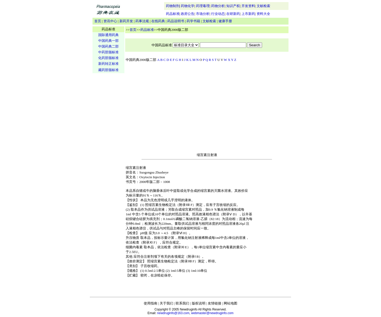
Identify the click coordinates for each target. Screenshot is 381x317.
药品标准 (173, 14)
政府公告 (187, 14)
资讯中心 (110, 21)
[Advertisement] (108, 155)
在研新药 (233, 14)
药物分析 (218, 6)
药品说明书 (175, 21)
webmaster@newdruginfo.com (212, 313)
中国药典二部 (108, 46)
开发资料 (248, 6)
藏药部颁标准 (108, 70)
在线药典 (158, 21)
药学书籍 (193, 21)
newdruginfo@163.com (173, 313)
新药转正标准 (108, 64)
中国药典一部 (108, 41)
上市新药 (248, 14)
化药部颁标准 (108, 58)
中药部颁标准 (108, 52)
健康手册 (225, 21)
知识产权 (233, 6)
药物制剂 (173, 6)
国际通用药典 (108, 35)
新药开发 (126, 21)
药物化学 (187, 6)
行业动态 (218, 14)
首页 (97, 21)
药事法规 (142, 21)
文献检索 (263, 6)
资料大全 (263, 14)
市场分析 (203, 14)
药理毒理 (203, 6)
